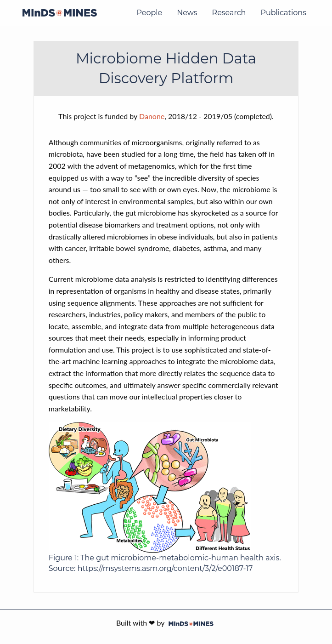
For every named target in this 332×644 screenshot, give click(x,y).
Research (229, 12)
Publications (283, 12)
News (187, 12)
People (149, 12)
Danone (151, 116)
